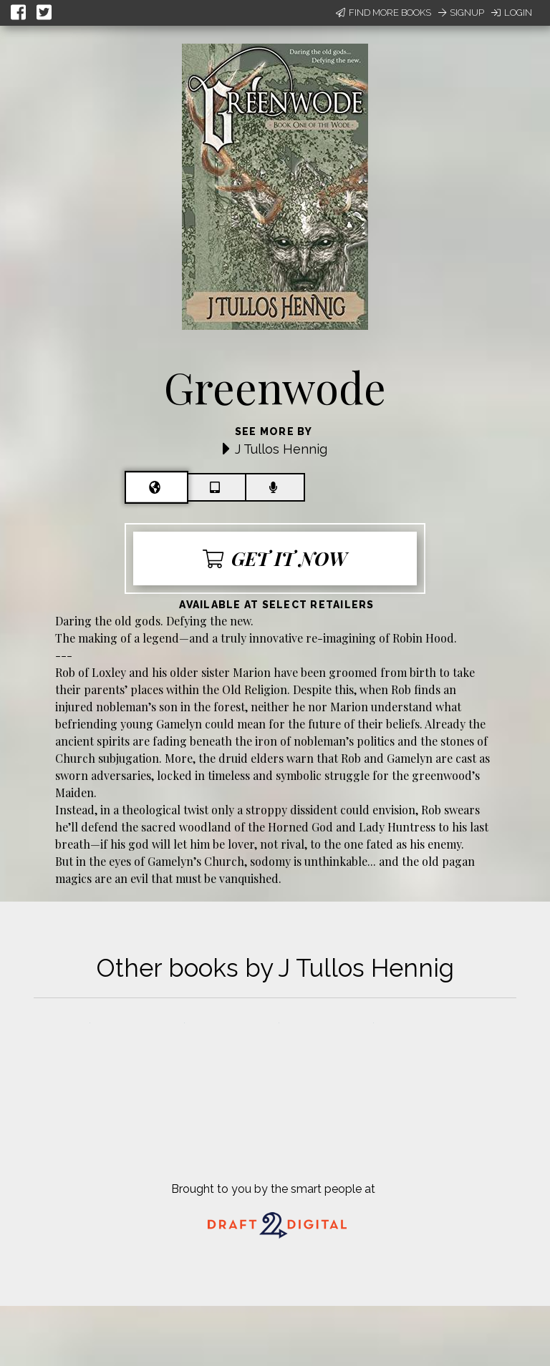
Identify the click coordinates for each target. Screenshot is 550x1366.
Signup (461, 12)
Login (511, 12)
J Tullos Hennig (281, 449)
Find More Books (383, 12)
